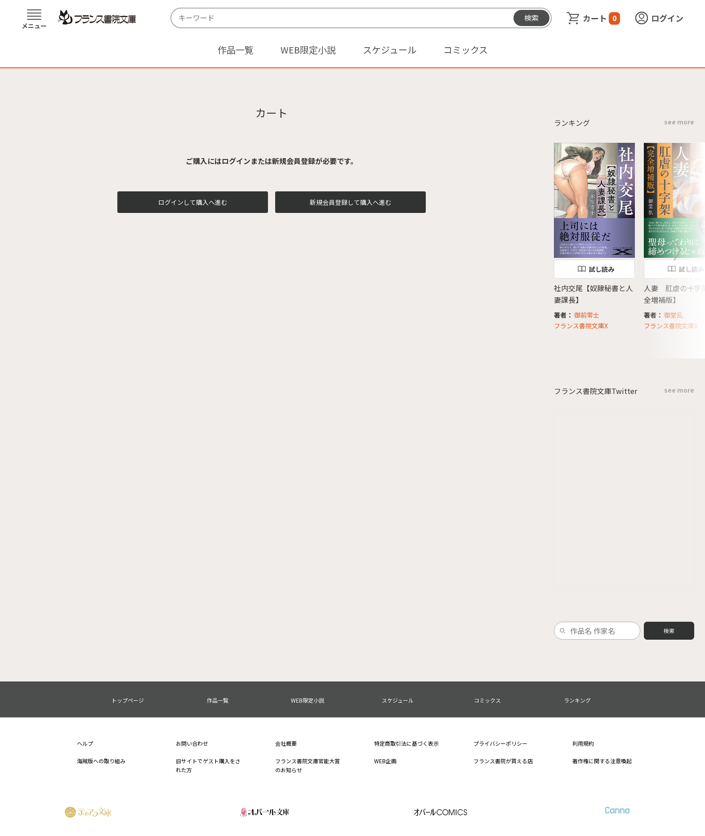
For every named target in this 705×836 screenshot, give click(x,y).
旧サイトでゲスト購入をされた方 (208, 765)
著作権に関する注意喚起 (602, 761)
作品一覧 (236, 49)
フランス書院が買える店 (503, 761)
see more (679, 121)
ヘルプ (85, 743)
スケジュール (389, 49)
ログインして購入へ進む (193, 202)
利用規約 (583, 743)
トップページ (128, 700)
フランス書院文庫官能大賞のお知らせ (307, 765)
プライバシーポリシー (500, 743)
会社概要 (286, 743)
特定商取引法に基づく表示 (406, 743)
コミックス (465, 49)
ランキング (577, 700)
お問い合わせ (192, 743)
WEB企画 (385, 761)
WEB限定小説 (308, 49)
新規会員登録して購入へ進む (351, 202)
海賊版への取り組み (101, 761)
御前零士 (586, 314)
